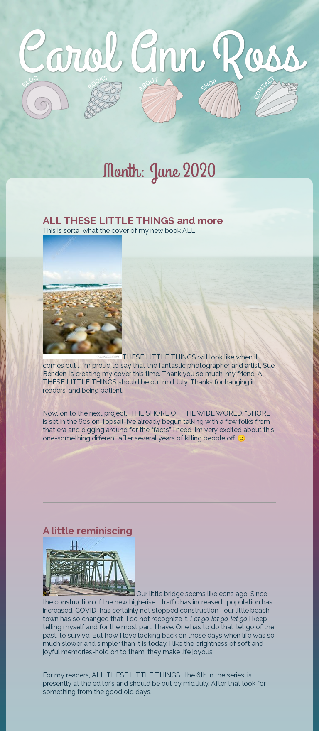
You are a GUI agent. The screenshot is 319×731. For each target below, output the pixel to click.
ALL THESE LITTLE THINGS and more (133, 221)
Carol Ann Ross (159, 55)
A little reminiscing (87, 531)
